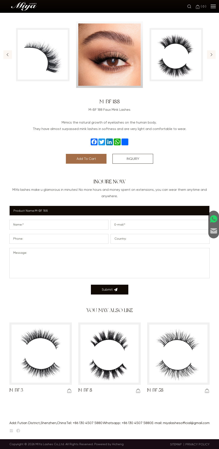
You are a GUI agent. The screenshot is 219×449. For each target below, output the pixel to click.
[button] (7, 54)
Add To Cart (86, 159)
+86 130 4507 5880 (87, 423)
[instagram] (11, 431)
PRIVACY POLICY (197, 444)
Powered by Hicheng (109, 444)
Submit (109, 289)
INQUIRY (133, 159)
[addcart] (69, 391)
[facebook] (18, 431)
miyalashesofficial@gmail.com (186, 423)
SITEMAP (176, 444)
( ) (200, 6)
